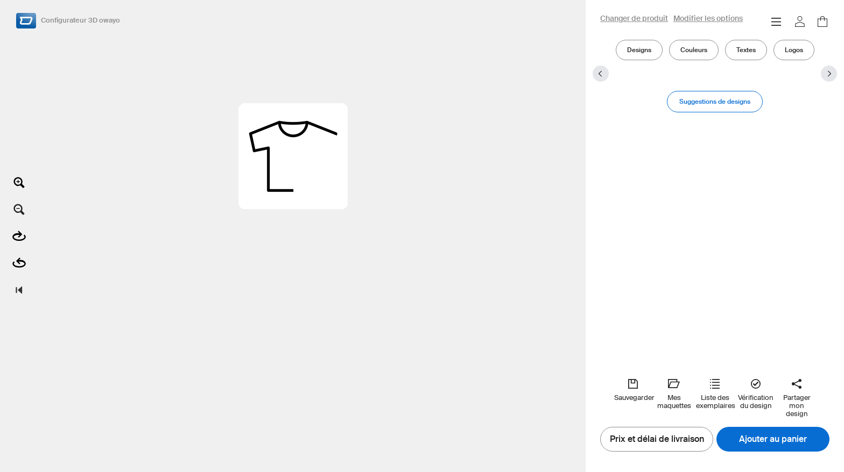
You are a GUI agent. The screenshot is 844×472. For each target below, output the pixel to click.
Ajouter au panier (773, 439)
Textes (746, 49)
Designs (639, 49)
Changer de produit (634, 19)
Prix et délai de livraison (657, 439)
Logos (794, 49)
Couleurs (693, 49)
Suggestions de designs (714, 101)
